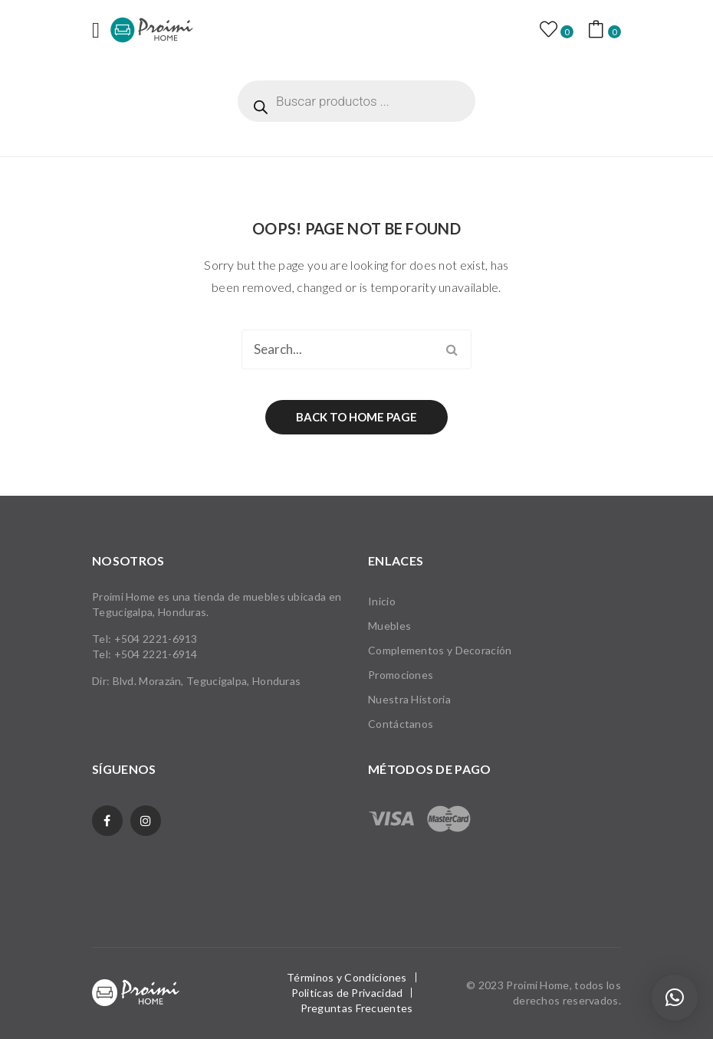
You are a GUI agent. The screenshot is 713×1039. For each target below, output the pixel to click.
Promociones (400, 674)
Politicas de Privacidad (347, 992)
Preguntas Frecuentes (357, 1007)
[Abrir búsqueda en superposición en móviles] (356, 101)
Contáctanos (400, 723)
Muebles (389, 625)
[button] (675, 998)
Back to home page (356, 417)
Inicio (382, 601)
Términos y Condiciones (347, 977)
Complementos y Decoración (440, 650)
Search (451, 349)
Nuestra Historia (409, 699)
